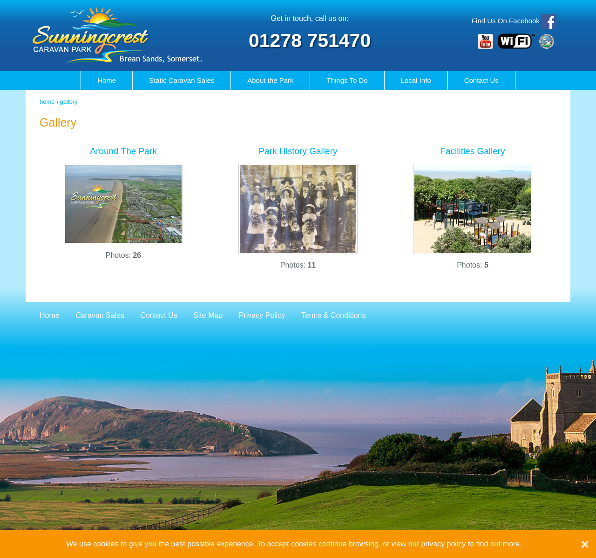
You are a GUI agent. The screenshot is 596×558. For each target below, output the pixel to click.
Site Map (208, 315)
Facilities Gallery (472, 151)
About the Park (270, 80)
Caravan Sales (181, 80)
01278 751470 (310, 40)
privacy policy (443, 544)
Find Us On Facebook (506, 21)
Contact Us (481, 80)
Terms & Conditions (333, 315)
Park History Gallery (298, 151)
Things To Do (346, 80)
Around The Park (123, 151)
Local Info (416, 80)
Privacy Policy (262, 315)
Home (106, 80)
